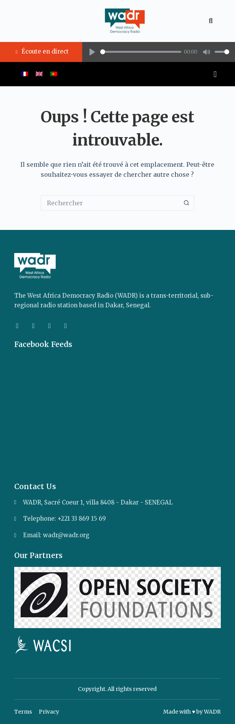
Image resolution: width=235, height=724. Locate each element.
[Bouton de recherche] (186, 203)
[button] (115, 74)
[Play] (92, 52)
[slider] (140, 51)
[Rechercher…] (110, 203)
